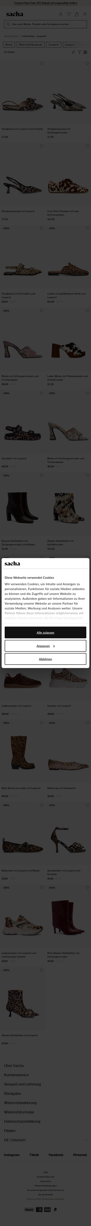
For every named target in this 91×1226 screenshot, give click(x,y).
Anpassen (46, 645)
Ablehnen (45, 659)
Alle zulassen (45, 632)
